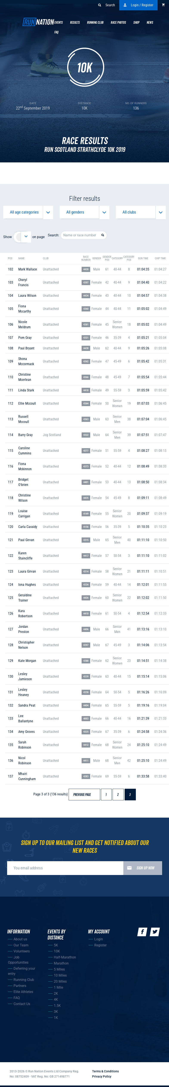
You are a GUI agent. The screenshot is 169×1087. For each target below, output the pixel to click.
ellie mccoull (27, 405)
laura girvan (27, 573)
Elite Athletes (23, 993)
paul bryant (26, 349)
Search (106, 5)
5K (56, 946)
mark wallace (27, 271)
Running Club (95, 22)
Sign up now (138, 869)
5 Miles (59, 971)
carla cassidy (27, 528)
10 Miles (60, 977)
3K (56, 1013)
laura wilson (27, 297)
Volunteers (22, 952)
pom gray (25, 339)
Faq (56, 32)
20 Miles (60, 983)
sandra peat (26, 707)
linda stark (26, 392)
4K (56, 1001)
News (150, 22)
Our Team (21, 946)
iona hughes (27, 586)
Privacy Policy (101, 1077)
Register (100, 946)
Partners (20, 987)
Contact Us (22, 1005)
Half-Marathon (65, 959)
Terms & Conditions (105, 1072)
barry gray (25, 436)
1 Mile (58, 989)
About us (20, 940)
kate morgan (27, 662)
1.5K (57, 1007)
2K (56, 995)
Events (58, 22)
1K (56, 1019)
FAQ (17, 999)
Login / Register (138, 5)
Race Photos (118, 22)
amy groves (26, 733)
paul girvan (26, 541)
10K (57, 952)
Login (98, 940)
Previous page (84, 796)
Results (75, 22)
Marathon (61, 965)
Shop (136, 22)
